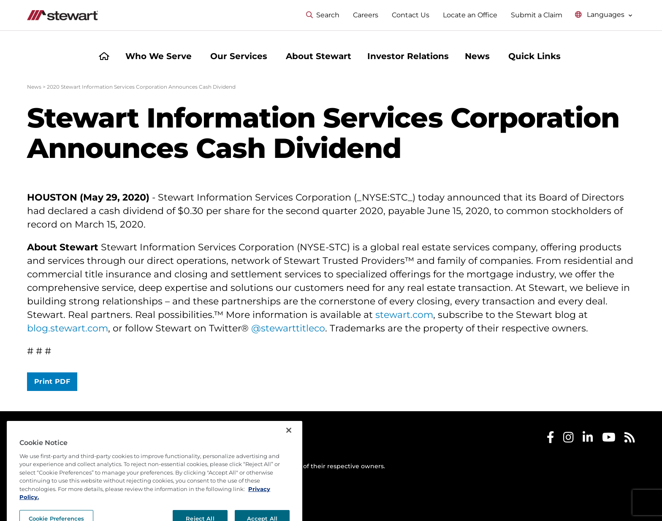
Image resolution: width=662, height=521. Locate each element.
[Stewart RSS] (629, 439)
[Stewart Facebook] (550, 439)
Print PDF (52, 381)
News (34, 87)
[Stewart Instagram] (568, 439)
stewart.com (404, 314)
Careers (365, 15)
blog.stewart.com (67, 328)
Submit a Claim (536, 15)
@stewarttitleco (288, 328)
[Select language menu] (603, 15)
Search (322, 15)
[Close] (288, 447)
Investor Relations (408, 56)
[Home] (104, 57)
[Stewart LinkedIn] (588, 439)
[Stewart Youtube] (609, 439)
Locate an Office (470, 15)
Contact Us (410, 15)
